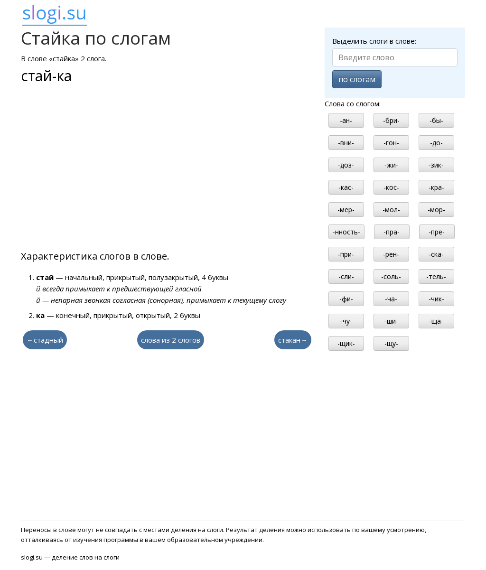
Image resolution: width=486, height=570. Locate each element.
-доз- (346, 164)
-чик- (436, 298)
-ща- (436, 321)
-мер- (346, 209)
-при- (346, 254)
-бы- (436, 120)
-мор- (436, 209)
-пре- (437, 231)
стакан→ (293, 340)
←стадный (45, 340)
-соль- (391, 276)
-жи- (391, 164)
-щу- (391, 343)
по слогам (356, 79)
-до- (436, 142)
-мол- (391, 209)
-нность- (346, 231)
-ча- (391, 298)
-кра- (436, 187)
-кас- (346, 187)
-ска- (436, 254)
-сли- (346, 276)
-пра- (391, 231)
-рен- (391, 254)
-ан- (346, 120)
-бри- (391, 120)
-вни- (346, 142)
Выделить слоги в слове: (374, 41)
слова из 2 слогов (170, 340)
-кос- (391, 187)
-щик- (346, 343)
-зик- (436, 164)
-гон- (391, 142)
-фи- (346, 298)
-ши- (391, 321)
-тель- (436, 276)
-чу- (346, 321)
